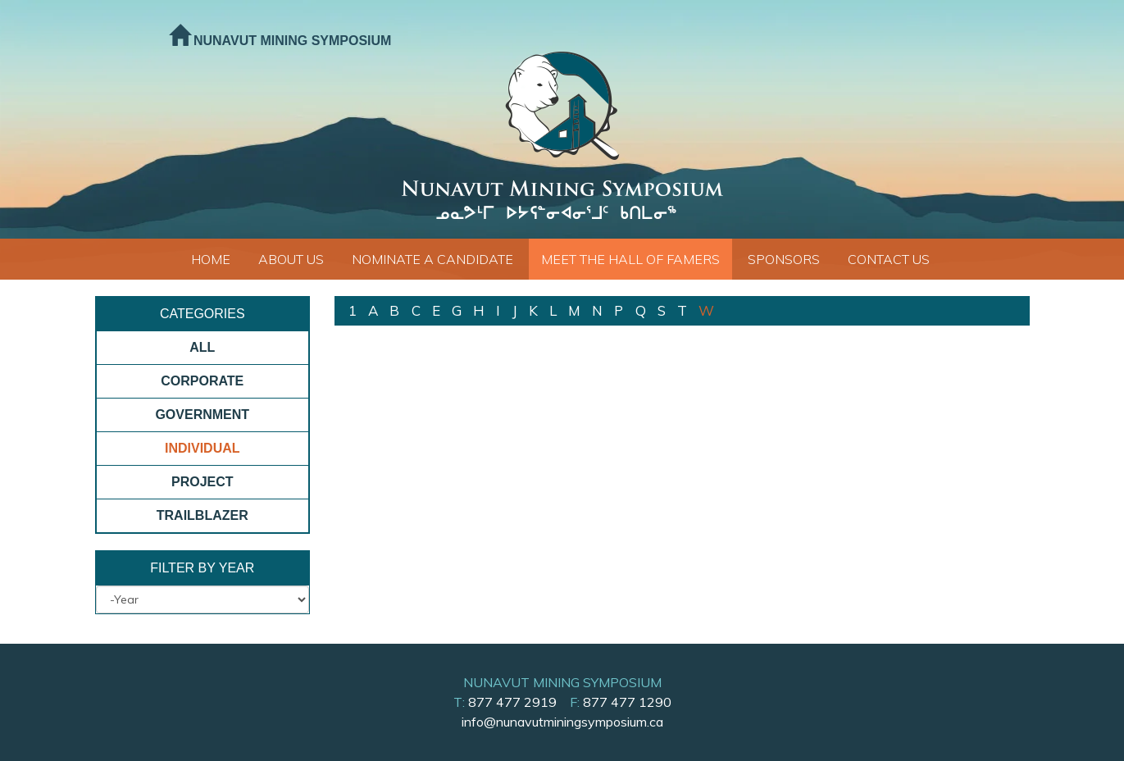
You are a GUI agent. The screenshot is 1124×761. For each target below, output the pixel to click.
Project (202, 482)
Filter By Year (202, 568)
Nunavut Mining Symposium (280, 41)
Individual (202, 448)
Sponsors (784, 259)
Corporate (202, 381)
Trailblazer (202, 515)
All (202, 347)
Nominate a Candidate (432, 259)
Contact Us (889, 259)
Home (210, 259)
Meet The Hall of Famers (630, 259)
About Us (291, 259)
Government (202, 415)
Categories (202, 314)
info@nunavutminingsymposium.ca (562, 721)
